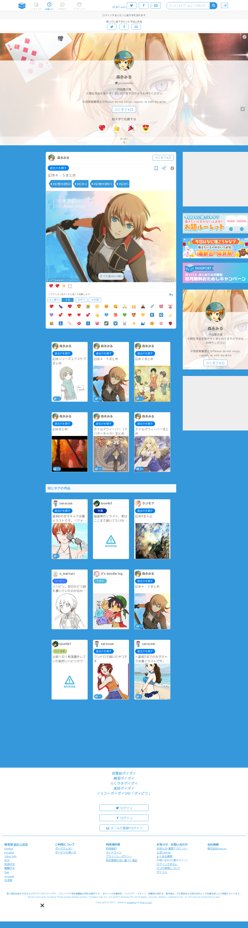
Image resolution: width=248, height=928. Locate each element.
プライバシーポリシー (119, 856)
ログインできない (167, 864)
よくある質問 (164, 856)
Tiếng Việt (10, 856)
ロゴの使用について (168, 868)
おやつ (81, 300)
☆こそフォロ (124, 109)
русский (9, 876)
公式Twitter (164, 852)
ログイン (124, 807)
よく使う (54, 300)
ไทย (6, 872)
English (8, 848)
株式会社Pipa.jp (216, 848)
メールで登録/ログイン (124, 827)
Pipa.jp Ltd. (146, 902)
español (9, 852)
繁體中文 (9, 868)
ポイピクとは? (63, 848)
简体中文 (9, 864)
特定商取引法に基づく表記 (121, 860)
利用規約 (111, 848)
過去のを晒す (58, 168)
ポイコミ (162, 872)
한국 (7, 860)
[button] (42, 905)
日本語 (8, 880)
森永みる (124, 77)
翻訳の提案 (21, 844)
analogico (131, 902)
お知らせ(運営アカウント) (172, 848)
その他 (95, 300)
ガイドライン (114, 852)
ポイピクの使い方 (65, 852)
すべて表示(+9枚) (111, 276)
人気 (67, 300)
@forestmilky (125, 83)
